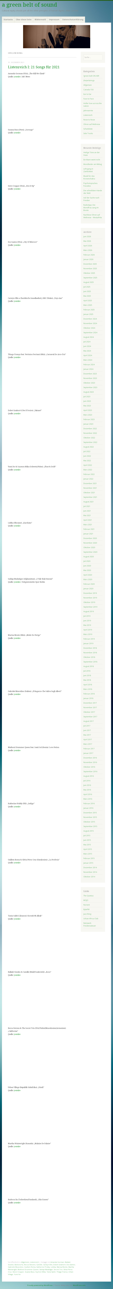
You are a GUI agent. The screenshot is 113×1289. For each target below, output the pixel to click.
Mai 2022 (87, 460)
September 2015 (90, 826)
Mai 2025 (87, 296)
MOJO (85, 900)
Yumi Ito (17, 1274)
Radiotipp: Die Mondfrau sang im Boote (91, 208)
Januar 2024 (88, 369)
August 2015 (88, 831)
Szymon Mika (40, 1272)
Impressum (54, 19)
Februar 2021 (89, 529)
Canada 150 (88, 89)
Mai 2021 (87, 515)
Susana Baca (29, 1272)
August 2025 (88, 282)
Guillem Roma (30, 1267)
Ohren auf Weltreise (91, 124)
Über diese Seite (23, 19)
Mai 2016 (87, 790)
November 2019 (90, 597)
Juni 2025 (87, 291)
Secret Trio (58, 1269)
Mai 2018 (87, 680)
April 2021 (87, 520)
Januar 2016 (88, 808)
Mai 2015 (87, 844)
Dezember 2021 (90, 483)
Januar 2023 (88, 424)
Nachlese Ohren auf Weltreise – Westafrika (92, 216)
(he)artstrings (88, 80)
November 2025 (90, 268)
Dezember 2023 (90, 373)
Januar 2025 (88, 314)
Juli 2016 (86, 780)
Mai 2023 (87, 405)
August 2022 (88, 447)
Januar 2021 (88, 533)
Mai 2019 (87, 625)
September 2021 (90, 497)
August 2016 (88, 776)
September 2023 (90, 387)
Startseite (8, 19)
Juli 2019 (86, 616)
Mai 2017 (87, 735)
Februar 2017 (89, 748)
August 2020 (88, 556)
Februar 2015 (89, 858)
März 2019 (87, 634)
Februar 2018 (89, 694)
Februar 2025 (89, 309)
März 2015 (87, 854)
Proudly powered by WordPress (39, 1285)
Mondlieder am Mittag (92, 164)
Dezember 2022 (90, 428)
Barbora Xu (19, 1264)
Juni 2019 (87, 620)
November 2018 (90, 652)
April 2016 (87, 794)
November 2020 (90, 543)
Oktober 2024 (89, 328)
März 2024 (87, 360)
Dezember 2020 (90, 538)
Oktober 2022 (89, 437)
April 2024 (87, 355)
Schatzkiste (88, 129)
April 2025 (87, 300)
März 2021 (87, 524)
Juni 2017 (87, 730)
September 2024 (90, 332)
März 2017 (87, 744)
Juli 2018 (86, 671)
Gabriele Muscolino (15, 1267)
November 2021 (90, 488)
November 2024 (90, 323)
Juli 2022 (86, 451)
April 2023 (87, 410)
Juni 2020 (87, 565)
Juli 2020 (86, 561)
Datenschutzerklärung (72, 19)
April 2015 (87, 849)
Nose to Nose (89, 119)
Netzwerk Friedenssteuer (89, 924)
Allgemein (25, 1262)
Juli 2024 (86, 341)
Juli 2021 (86, 506)
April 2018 (87, 684)
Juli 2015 (86, 835)
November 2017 (90, 707)
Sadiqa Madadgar (46, 1269)
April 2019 (87, 629)
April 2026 (87, 245)
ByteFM (86, 909)
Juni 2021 (87, 511)
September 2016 (90, 771)
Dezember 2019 (90, 593)
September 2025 (90, 277)
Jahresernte (88, 110)
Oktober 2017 (89, 712)
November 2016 (90, 762)
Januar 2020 (88, 588)
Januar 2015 (88, 863)
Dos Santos (71, 1264)
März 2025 (87, 305)
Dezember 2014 (90, 867)
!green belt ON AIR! (91, 76)
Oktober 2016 (89, 767)
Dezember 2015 (90, 812)
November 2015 (90, 817)
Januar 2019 (88, 643)
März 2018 (87, 689)
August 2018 (88, 666)
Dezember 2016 (90, 758)
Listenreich (34, 1262)
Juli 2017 (86, 726)
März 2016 (87, 799)
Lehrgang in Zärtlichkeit (88, 170)
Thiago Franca (62, 1272)
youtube (17, 77)
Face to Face (88, 98)
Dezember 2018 (90, 648)
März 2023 (87, 415)
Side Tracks (88, 133)
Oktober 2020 (89, 547)
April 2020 (87, 575)
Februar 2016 (89, 803)
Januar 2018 (88, 698)
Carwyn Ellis (47, 1264)
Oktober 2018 (89, 657)
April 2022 (87, 465)
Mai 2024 (87, 351)
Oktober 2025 (89, 273)
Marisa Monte (62, 1267)
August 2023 (88, 392)
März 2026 (87, 250)
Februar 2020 (89, 584)
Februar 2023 (89, 419)
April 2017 (87, 739)
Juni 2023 (87, 401)
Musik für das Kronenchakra (89, 177)
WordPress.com (79, 1285)
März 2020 (87, 579)
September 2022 (90, 442)
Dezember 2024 (90, 319)
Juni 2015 (87, 840)
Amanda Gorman (57, 1262)
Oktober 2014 (89, 876)
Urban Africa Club (90, 918)
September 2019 (90, 607)
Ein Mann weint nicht (91, 159)
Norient (86, 905)
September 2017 (90, 716)
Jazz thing (87, 914)
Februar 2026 (89, 255)
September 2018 (90, 662)
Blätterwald (40, 19)
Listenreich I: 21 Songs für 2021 (34, 67)
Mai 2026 (87, 241)
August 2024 (88, 337)
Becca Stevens (29, 1264)
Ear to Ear (87, 94)
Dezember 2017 (90, 703)
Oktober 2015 (89, 822)
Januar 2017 (88, 753)
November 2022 (90, 433)
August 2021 (88, 501)
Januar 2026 (88, 259)
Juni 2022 (87, 456)
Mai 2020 (87, 570)
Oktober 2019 (89, 602)
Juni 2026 (87, 236)
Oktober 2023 (89, 383)
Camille (39, 1264)
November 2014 (90, 872)
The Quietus (88, 895)
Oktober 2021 (89, 492)
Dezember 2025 (90, 264)
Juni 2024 (87, 346)
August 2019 (88, 611)
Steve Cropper (18, 1272)
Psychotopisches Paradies (90, 184)
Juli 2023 (86, 396)
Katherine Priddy (43, 1267)
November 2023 (90, 378)
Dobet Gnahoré (59, 1264)
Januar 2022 (88, 479)
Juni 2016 (87, 785)
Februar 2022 (89, 474)
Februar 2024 (89, 364)
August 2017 (88, 721)
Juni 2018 (87, 675)
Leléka (53, 1267)
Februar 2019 (89, 639)
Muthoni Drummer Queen (28, 1269)
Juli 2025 (86, 287)
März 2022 (87, 469)
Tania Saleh (51, 1272)
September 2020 (90, 552)
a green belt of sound (29, 5)
